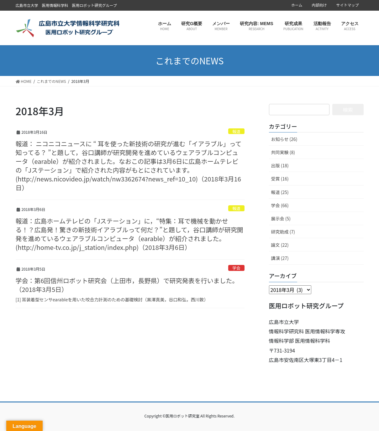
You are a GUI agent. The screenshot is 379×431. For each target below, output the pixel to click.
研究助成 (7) (283, 232)
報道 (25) (280, 192)
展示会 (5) (281, 218)
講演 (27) (280, 258)
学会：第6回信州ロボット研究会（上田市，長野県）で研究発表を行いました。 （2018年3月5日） (127, 285)
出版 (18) (280, 165)
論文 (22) (280, 245)
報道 (236, 131)
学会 (236, 268)
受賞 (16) (280, 178)
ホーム (297, 5)
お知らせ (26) (284, 139)
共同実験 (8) (283, 152)
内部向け (319, 5)
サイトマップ (347, 5)
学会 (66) (280, 205)
